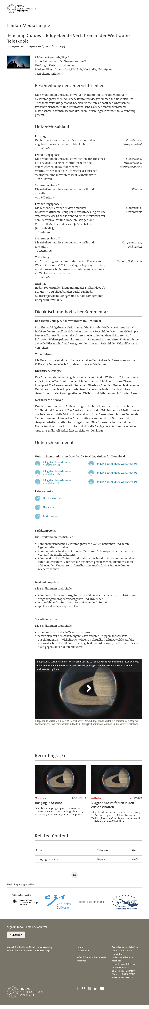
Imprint (80, 951)
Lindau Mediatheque (28, 25)
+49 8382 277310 (127, 978)
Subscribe (16, 939)
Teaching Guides (24, 36)
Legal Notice (83, 954)
